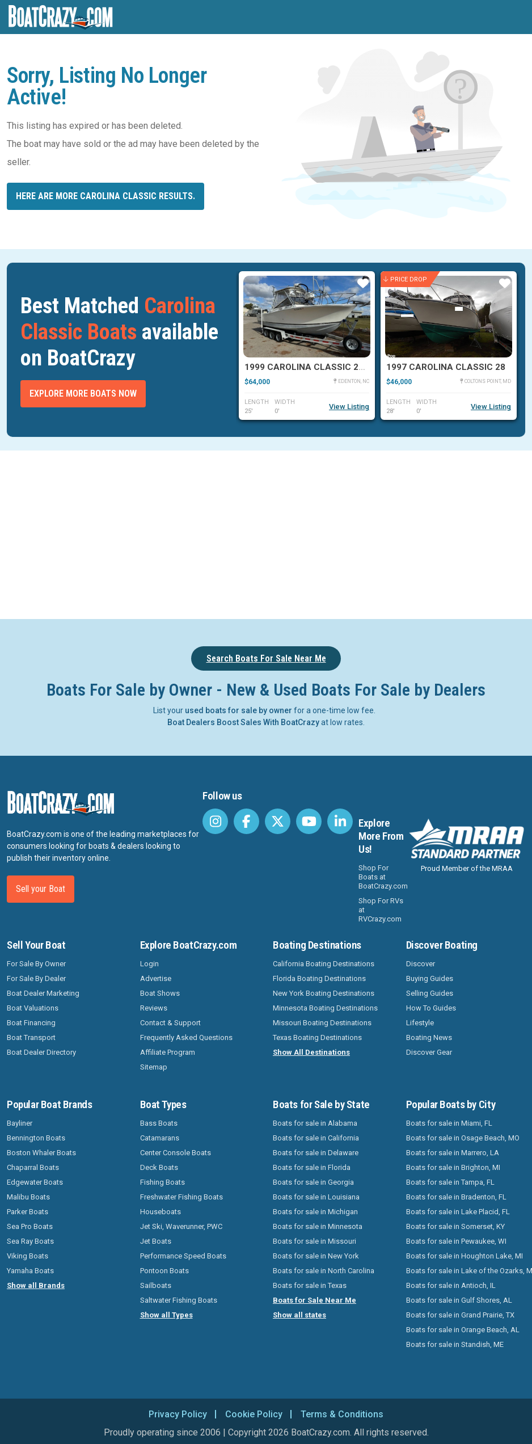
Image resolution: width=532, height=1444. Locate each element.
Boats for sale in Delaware (315, 1152)
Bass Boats (159, 1123)
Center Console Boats (175, 1152)
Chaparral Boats (33, 1167)
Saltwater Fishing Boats (178, 1300)
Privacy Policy (178, 1414)
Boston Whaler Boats (41, 1152)
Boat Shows (160, 993)
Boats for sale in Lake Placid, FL (458, 1211)
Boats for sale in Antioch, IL (451, 1285)
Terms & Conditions (342, 1414)
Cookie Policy (253, 1414)
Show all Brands (36, 1285)
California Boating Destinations (323, 963)
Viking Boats (27, 1256)
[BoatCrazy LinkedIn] (340, 821)
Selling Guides (429, 993)
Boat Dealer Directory (41, 1052)
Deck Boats (159, 1167)
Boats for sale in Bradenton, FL (456, 1197)
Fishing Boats (162, 1182)
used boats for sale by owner (238, 710)
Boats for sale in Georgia (313, 1182)
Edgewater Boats (35, 1182)
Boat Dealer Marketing (43, 993)
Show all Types (166, 1315)
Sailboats (155, 1285)
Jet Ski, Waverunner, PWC (181, 1226)
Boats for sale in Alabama (315, 1123)
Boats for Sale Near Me (314, 1300)
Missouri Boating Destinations (322, 1022)
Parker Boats (27, 1211)
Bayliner (19, 1123)
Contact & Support (170, 1022)
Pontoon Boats (164, 1270)
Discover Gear (429, 1052)
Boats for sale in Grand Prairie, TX (460, 1315)
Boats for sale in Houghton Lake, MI (464, 1256)
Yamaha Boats (30, 1270)
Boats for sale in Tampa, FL (450, 1182)
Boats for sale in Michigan (315, 1211)
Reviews (153, 1008)
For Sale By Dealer (36, 978)
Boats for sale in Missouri (314, 1241)
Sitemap (153, 1067)
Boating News (429, 1037)
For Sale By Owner (36, 963)
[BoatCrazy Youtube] (309, 821)
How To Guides (431, 1008)
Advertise (155, 978)
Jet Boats (155, 1241)
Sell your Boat (40, 888)
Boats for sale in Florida (312, 1167)
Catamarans (159, 1138)
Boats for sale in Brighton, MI (453, 1167)
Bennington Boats (36, 1138)
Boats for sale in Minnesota (317, 1226)
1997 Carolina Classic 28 (445, 367)
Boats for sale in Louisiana (316, 1197)
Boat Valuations (32, 1008)
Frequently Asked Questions (186, 1037)
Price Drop (405, 279)
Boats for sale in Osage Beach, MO (463, 1138)
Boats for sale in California (316, 1138)
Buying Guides (429, 978)
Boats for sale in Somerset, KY (455, 1226)
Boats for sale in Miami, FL (449, 1123)
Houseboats (160, 1211)
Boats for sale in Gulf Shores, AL (459, 1300)
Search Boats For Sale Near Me (266, 658)
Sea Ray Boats (30, 1241)
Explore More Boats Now (83, 393)
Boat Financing (31, 1022)
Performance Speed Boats (183, 1256)
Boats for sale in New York (316, 1256)
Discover (420, 963)
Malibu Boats (28, 1197)
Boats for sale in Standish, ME (455, 1344)
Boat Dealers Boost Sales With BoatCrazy (243, 722)
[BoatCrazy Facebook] (246, 821)
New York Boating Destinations (323, 993)
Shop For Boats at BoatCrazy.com (383, 877)
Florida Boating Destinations (319, 978)
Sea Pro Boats (30, 1226)
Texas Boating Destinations (317, 1037)
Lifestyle (420, 1022)
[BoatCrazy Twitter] (277, 821)
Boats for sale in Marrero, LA (452, 1152)
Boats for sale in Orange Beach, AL (463, 1329)
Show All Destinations (311, 1052)
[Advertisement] (266, 532)
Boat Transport (31, 1037)
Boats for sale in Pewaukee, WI (456, 1241)
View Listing (349, 406)
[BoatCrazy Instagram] (215, 821)
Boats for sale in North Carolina (323, 1270)
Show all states (299, 1315)
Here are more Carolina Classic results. (105, 196)
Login (149, 963)
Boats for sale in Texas (310, 1285)
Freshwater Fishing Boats (181, 1197)
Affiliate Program (167, 1052)
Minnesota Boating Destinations (325, 1008)
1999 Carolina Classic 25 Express (324, 367)
